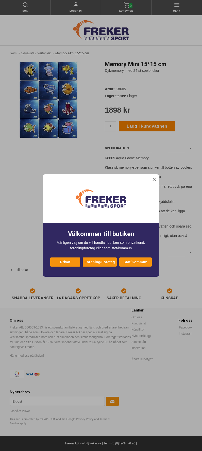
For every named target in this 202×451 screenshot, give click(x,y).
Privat (65, 262)
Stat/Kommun (135, 262)
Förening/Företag (100, 262)
